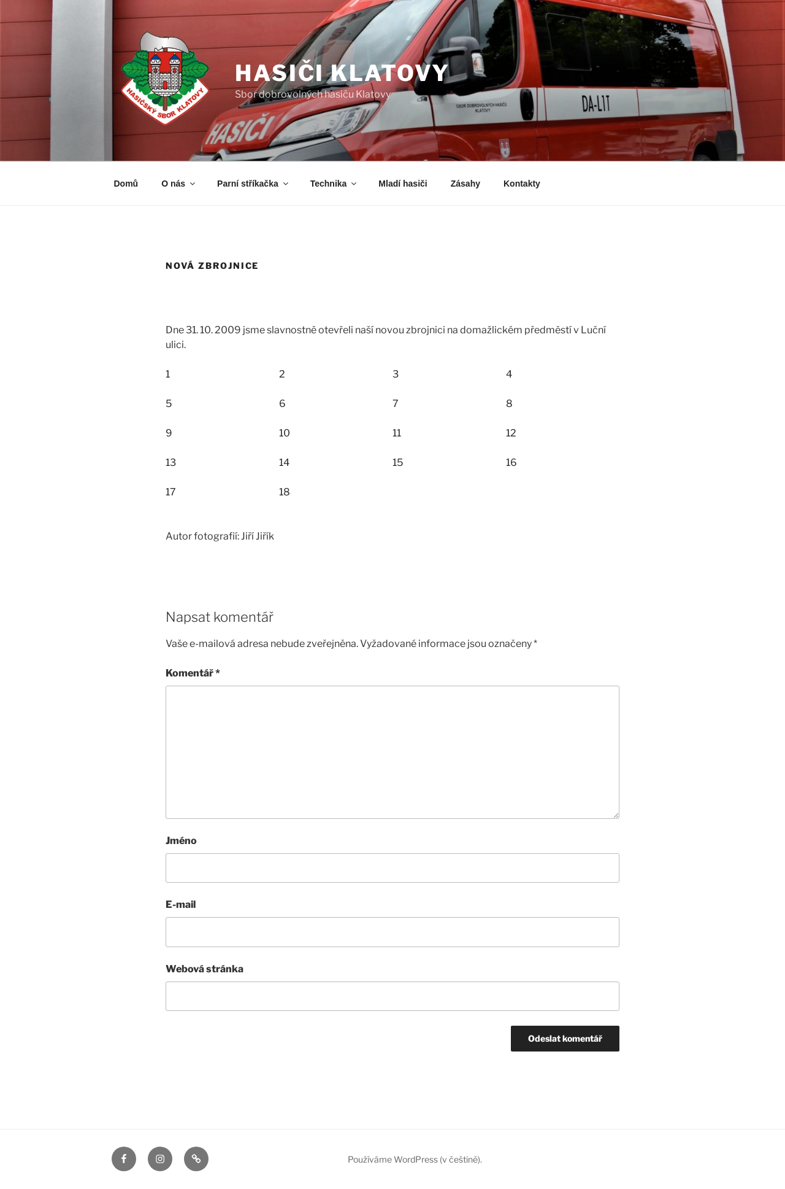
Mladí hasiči (402, 183)
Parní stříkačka (253, 183)
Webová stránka (204, 969)
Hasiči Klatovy (342, 73)
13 (171, 462)
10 (284, 433)
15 (397, 462)
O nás (179, 183)
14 (284, 462)
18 (284, 492)
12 (511, 433)
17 (171, 492)
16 (511, 462)
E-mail (181, 904)
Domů (126, 183)
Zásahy (465, 183)
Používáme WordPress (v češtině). (415, 1159)
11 (396, 433)
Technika (334, 183)
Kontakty (522, 183)
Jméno (181, 840)
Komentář (193, 673)
